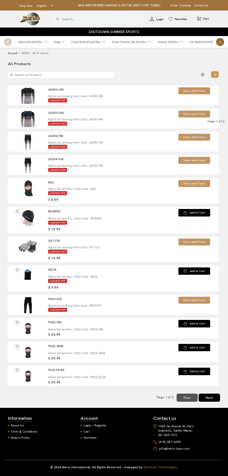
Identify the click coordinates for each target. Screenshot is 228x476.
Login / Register (95, 425)
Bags (59, 42)
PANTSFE (55, 299)
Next (209, 397)
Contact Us (201, 5)
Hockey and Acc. (170, 42)
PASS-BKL (55, 322)
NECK (52, 270)
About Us (17, 425)
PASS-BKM (55, 346)
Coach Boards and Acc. (88, 42)
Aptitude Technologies (160, 467)
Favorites (90, 438)
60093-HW (56, 113)
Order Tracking (180, 5)
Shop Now (26, 6)
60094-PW (56, 159)
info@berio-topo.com (174, 448)
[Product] (97, 19)
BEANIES (54, 211)
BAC (51, 182)
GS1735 (54, 241)
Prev (187, 397)
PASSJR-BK (56, 370)
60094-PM (55, 136)
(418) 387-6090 (170, 442)
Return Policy (20, 438)
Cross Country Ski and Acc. (131, 42)
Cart (87, 431)
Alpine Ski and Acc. (32, 42)
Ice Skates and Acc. (204, 42)
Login (161, 19)
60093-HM (56, 90)
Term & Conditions (24, 431)
